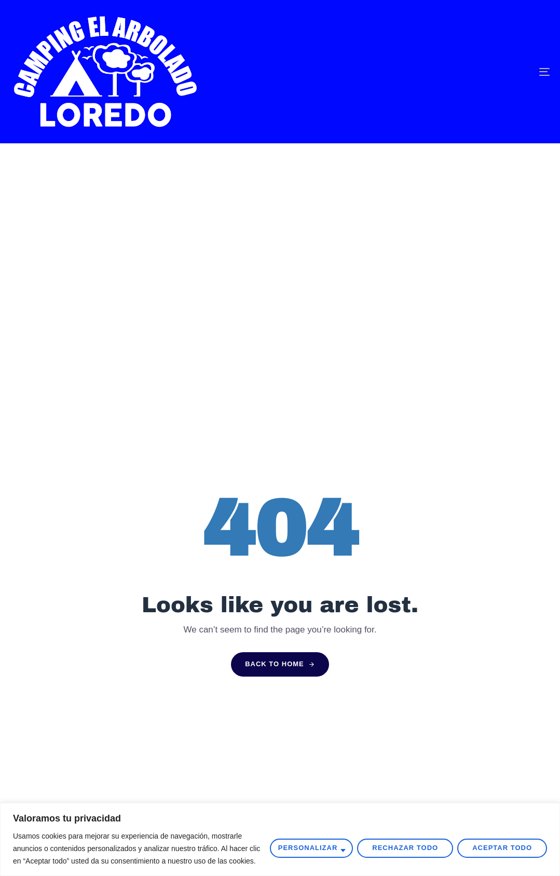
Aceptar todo (502, 848)
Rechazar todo (405, 848)
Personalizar (308, 848)
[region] (280, 839)
